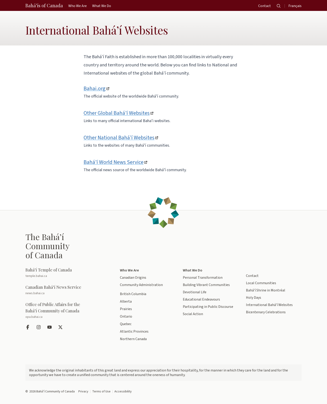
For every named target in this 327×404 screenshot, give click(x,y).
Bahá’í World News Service (114, 162)
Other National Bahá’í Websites (119, 138)
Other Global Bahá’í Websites (117, 113)
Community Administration (141, 284)
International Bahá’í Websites (269, 304)
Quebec (125, 323)
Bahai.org (95, 89)
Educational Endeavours (201, 299)
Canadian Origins (133, 277)
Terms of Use (101, 391)
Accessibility (123, 391)
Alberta (126, 301)
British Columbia (133, 293)
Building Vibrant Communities (206, 284)
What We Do (192, 270)
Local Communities (261, 283)
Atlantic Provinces (134, 331)
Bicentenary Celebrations (266, 312)
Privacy (83, 391)
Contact (252, 275)
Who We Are (129, 270)
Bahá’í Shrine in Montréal (265, 290)
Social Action (193, 313)
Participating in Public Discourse (208, 306)
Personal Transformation (203, 277)
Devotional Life (194, 292)
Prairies (126, 308)
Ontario (126, 316)
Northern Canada (133, 338)
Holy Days (253, 297)
